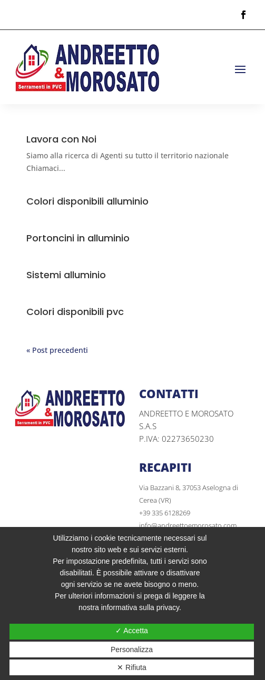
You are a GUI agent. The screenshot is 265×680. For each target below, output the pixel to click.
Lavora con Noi (61, 139)
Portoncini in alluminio (78, 238)
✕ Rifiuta (131, 667)
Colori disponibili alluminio (87, 201)
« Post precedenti (57, 350)
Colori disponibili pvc (75, 311)
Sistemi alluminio (66, 274)
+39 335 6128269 (164, 512)
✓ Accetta (131, 630)
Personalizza (132, 649)
